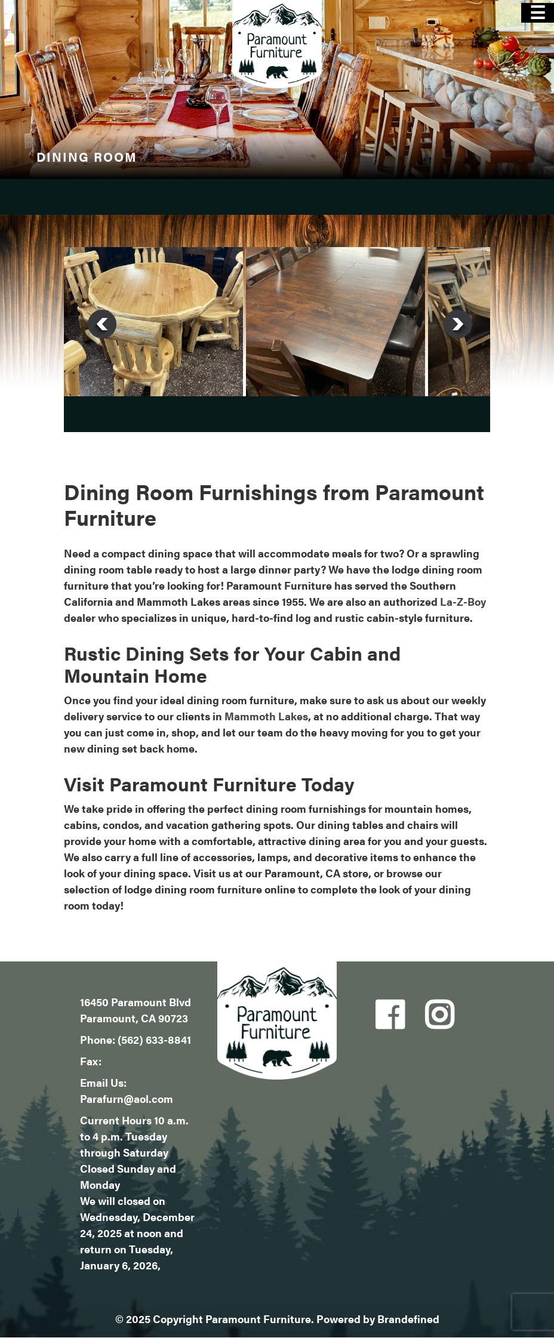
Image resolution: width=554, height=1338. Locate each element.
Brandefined (408, 1318)
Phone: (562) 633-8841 (135, 1039)
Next (458, 324)
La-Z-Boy (463, 601)
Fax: (90, 1060)
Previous (102, 324)
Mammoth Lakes (266, 715)
